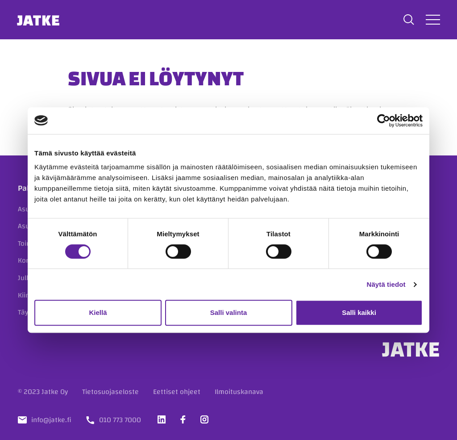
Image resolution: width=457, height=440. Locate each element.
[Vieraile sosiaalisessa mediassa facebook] (183, 419)
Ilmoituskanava (239, 391)
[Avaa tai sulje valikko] (432, 19)
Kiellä (98, 312)
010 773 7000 (120, 420)
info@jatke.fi (51, 420)
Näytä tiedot (386, 284)
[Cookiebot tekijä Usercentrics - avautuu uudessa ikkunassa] (384, 120)
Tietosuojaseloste (110, 391)
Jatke (39, 19)
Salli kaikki (359, 312)
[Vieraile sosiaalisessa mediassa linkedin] (162, 419)
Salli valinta (228, 312)
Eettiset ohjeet (176, 391)
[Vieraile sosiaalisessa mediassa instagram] (204, 419)
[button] (407, 19)
